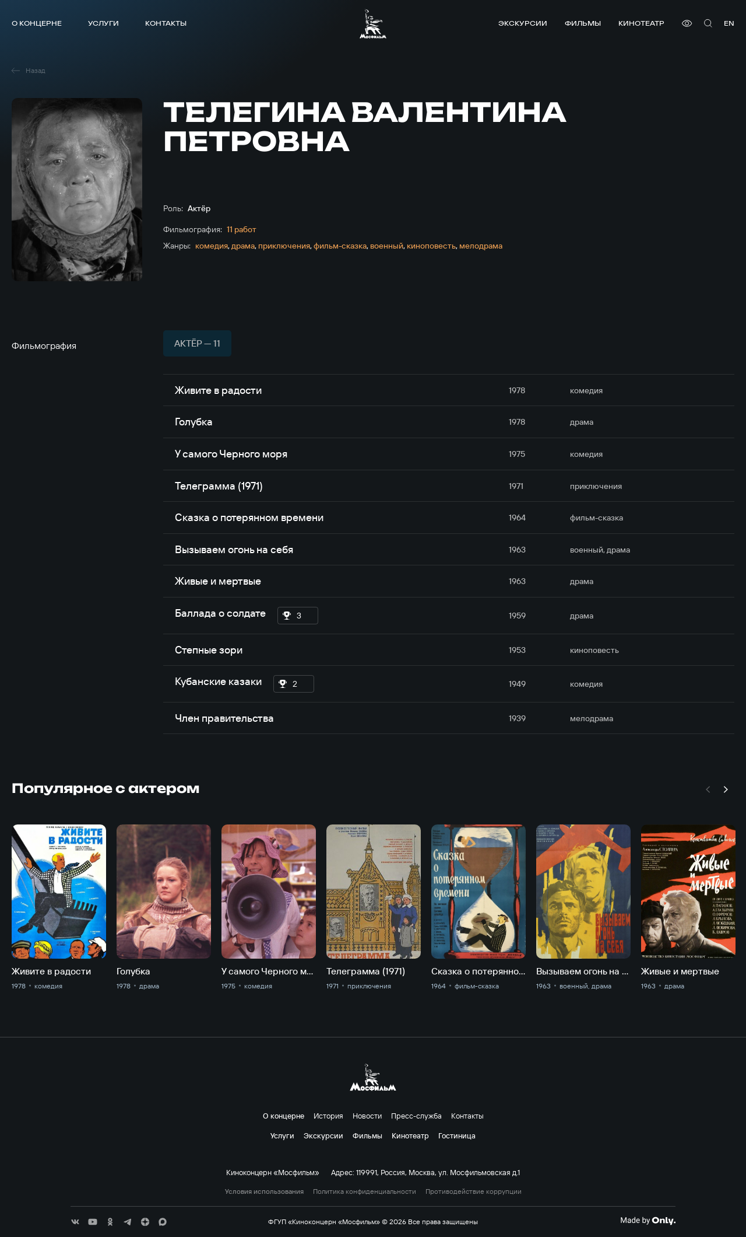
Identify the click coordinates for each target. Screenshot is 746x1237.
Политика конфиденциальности (364, 1191)
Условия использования (264, 1191)
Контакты (165, 23)
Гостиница (457, 1135)
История (328, 1115)
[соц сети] (75, 1221)
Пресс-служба (416, 1115)
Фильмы (583, 23)
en (729, 23)
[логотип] (373, 23)
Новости (367, 1115)
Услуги (103, 23)
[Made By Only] (647, 1220)
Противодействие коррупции (473, 1191)
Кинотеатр (641, 23)
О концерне (37, 23)
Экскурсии (522, 23)
